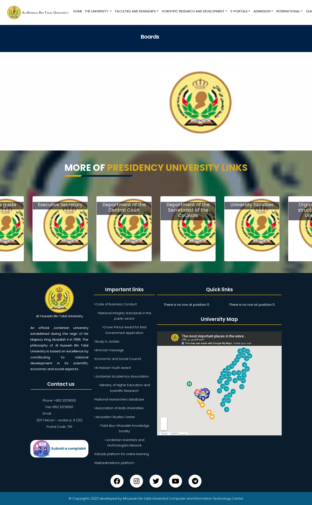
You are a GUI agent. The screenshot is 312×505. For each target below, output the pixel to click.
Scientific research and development (193, 11)
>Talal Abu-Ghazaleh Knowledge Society (124, 428)
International (288, 11)
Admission (262, 11)
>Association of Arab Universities (119, 408)
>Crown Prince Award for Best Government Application (124, 330)
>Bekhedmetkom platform (114, 463)
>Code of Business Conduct (115, 304)
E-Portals (238, 11)
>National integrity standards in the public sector (124, 316)
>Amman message (109, 350)
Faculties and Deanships (135, 11)
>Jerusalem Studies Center (114, 417)
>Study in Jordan (106, 341)
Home (77, 11)
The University (96, 11)
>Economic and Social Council (117, 359)
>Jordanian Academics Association (121, 376)
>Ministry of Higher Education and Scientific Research (124, 388)
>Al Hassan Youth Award (112, 368)
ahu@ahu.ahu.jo (63, 413)
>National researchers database (119, 399)
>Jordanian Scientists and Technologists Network (124, 443)
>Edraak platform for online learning (121, 454)
